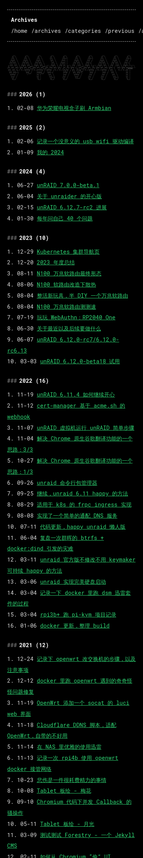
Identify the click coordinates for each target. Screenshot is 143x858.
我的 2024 (50, 152)
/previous (120, 30)
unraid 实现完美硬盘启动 (73, 581)
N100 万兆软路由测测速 (66, 306)
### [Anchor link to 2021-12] (12, 645)
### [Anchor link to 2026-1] (12, 94)
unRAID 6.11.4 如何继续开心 (76, 394)
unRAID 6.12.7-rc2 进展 (72, 207)
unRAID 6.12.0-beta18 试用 (80, 361)
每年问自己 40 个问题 (65, 218)
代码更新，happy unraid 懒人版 (82, 526)
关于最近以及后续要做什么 (69, 328)
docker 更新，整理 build (74, 625)
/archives (46, 30)
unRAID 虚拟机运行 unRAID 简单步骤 (86, 427)
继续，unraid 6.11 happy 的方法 (82, 493)
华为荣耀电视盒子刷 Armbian (74, 108)
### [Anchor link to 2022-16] (12, 380)
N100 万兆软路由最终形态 (69, 273)
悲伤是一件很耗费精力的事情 (71, 780)
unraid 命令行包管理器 (67, 482)
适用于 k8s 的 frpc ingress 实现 (84, 504)
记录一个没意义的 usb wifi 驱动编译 (85, 141)
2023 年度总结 (56, 262)
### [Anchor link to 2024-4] (12, 171)
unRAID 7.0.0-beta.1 (68, 185)
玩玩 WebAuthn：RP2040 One (76, 317)
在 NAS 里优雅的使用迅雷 (69, 746)
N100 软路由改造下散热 (66, 284)
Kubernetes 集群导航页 (68, 251)
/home (19, 30)
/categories (83, 30)
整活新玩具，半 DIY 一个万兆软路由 (82, 295)
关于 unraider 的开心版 (69, 196)
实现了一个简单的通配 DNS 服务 (77, 515)
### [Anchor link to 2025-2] (12, 127)
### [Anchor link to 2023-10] (12, 237)
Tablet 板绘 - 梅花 (64, 790)
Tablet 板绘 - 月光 (67, 823)
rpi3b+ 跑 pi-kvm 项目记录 (78, 614)
